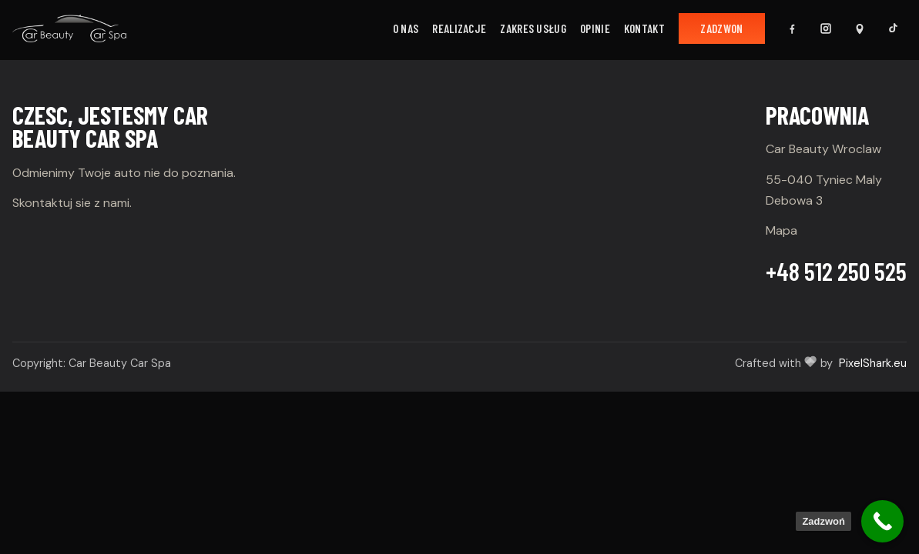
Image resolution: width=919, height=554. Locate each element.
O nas (406, 28)
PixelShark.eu (873, 363)
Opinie (595, 28)
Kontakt (644, 28)
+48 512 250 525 (836, 270)
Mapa (781, 230)
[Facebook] (792, 28)
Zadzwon (721, 28)
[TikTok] (893, 28)
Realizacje (459, 28)
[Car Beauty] (69, 29)
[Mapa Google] (860, 28)
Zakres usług (533, 28)
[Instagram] (826, 28)
